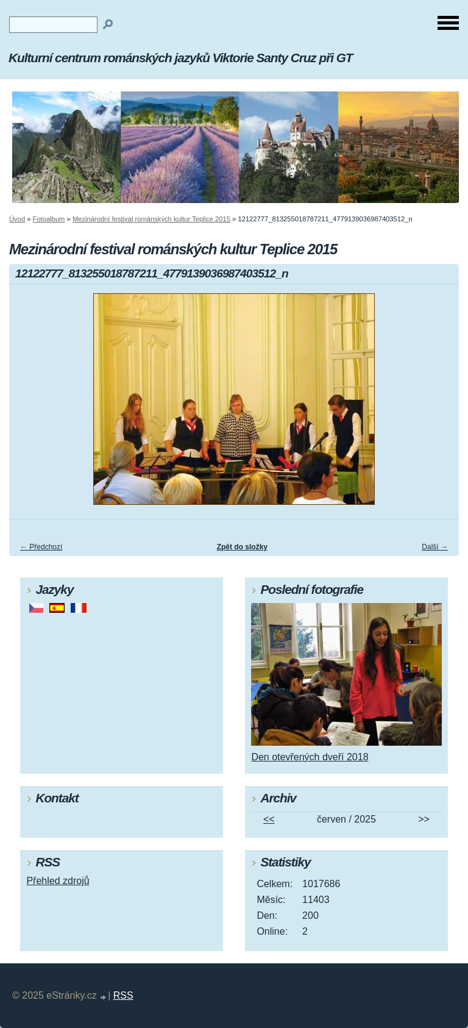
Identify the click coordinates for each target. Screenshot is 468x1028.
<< (269, 819)
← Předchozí (41, 547)
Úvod (17, 219)
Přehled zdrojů (57, 881)
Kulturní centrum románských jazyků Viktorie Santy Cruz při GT (180, 58)
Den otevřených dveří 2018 (309, 757)
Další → (435, 547)
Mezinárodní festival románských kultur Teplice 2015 (151, 219)
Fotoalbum (49, 219)
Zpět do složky (242, 547)
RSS (123, 995)
